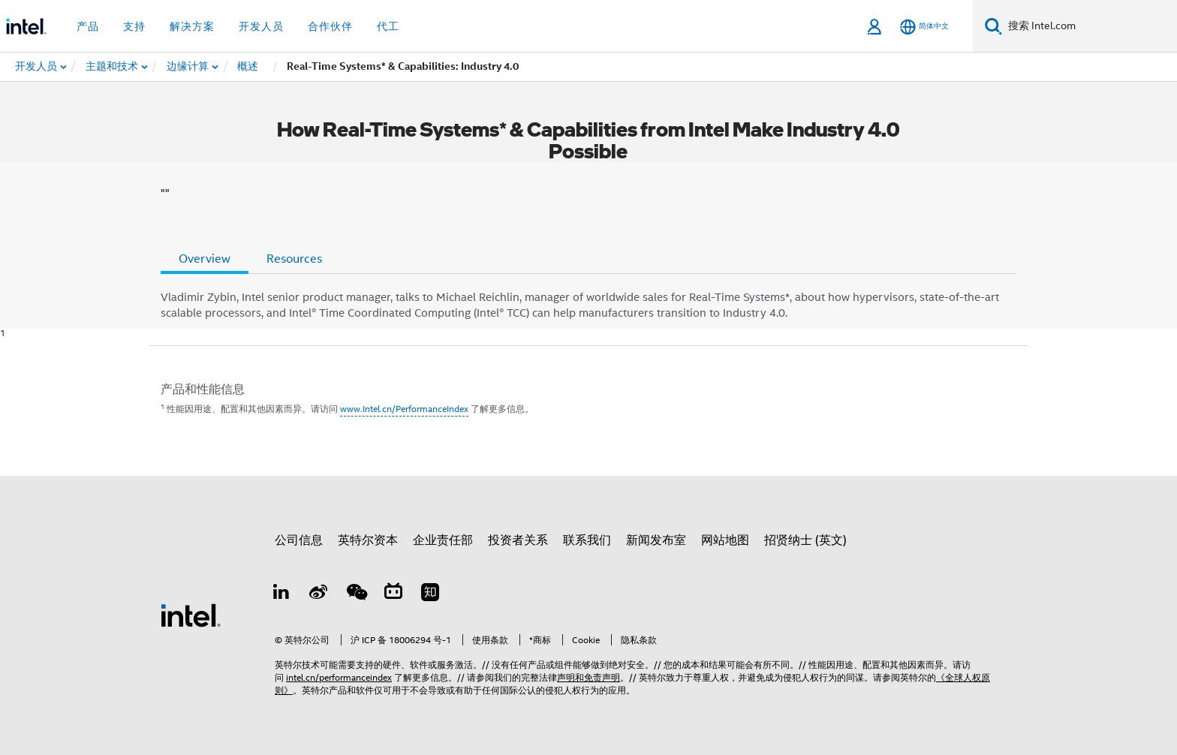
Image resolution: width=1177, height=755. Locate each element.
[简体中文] (924, 27)
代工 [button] (388, 26)
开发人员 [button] (261, 26)
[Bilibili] (393, 594)
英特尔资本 (368, 540)
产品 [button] (88, 26)
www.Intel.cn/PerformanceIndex (404, 408)
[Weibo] (319, 594)
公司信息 (299, 540)
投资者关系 (518, 540)
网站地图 (725, 540)
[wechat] (356, 594)
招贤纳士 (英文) (805, 540)
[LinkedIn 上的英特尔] (281, 594)
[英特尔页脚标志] (191, 614)
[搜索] (993, 26)
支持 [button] (134, 26)
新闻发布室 (656, 540)
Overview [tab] (204, 258)
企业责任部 (443, 540)
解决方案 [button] (192, 26)
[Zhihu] (430, 594)
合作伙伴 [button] (330, 26)
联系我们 (587, 540)
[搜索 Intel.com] (1089, 26)
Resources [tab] (294, 258)
